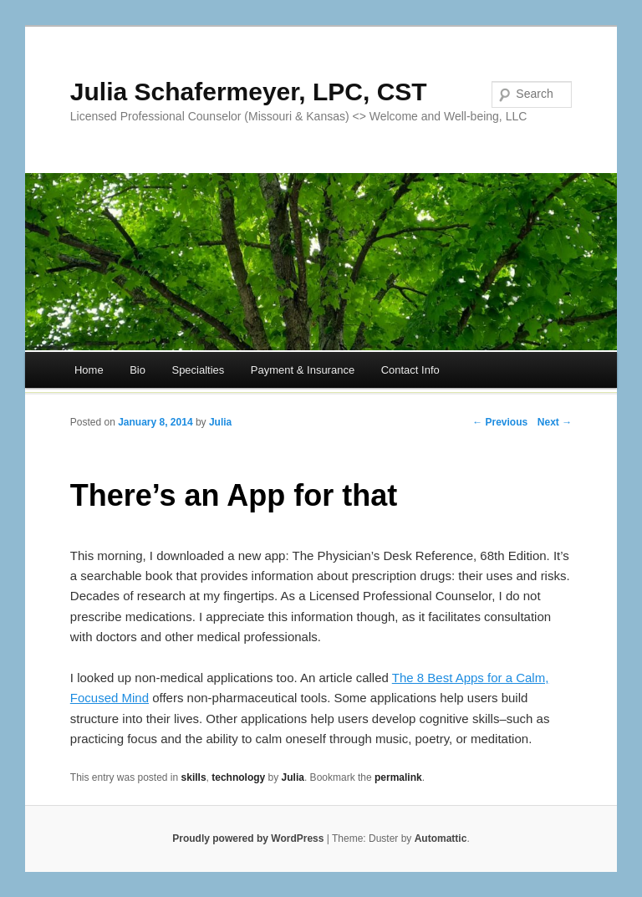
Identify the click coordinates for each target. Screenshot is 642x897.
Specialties (197, 370)
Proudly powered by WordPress (248, 838)
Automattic (441, 838)
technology (238, 777)
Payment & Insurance (302, 370)
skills (193, 777)
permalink (398, 777)
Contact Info (410, 370)
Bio (137, 370)
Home (89, 370)
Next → (555, 422)
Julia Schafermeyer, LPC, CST (248, 91)
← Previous (499, 422)
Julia (220, 422)
